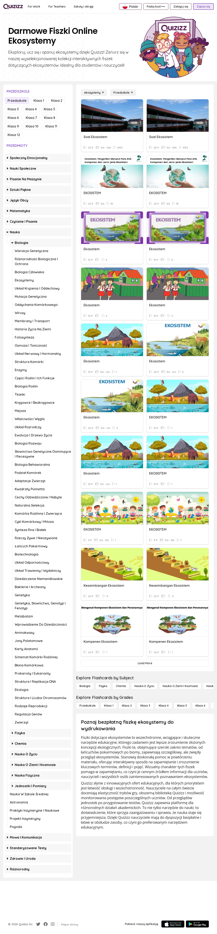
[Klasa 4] (163, 705)
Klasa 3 (13, 109)
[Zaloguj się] (180, 6)
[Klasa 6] (200, 705)
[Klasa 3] (145, 705)
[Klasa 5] (182, 705)
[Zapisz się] (203, 6)
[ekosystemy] (94, 92)
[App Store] (172, 924)
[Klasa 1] (109, 705)
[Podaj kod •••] (155, 6)
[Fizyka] (103, 686)
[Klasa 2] (127, 705)
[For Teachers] (57, 6)
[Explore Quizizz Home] (13, 6)
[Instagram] (53, 924)
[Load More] (145, 663)
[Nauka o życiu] (144, 686)
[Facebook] (46, 924)
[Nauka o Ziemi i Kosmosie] (180, 686)
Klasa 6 (13, 118)
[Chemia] (120, 686)
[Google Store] (197, 924)
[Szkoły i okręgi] (83, 6)
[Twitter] (38, 924)
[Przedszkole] (123, 92)
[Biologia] (85, 686)
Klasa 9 (13, 126)
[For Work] (34, 6)
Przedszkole (17, 100)
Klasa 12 (14, 135)
